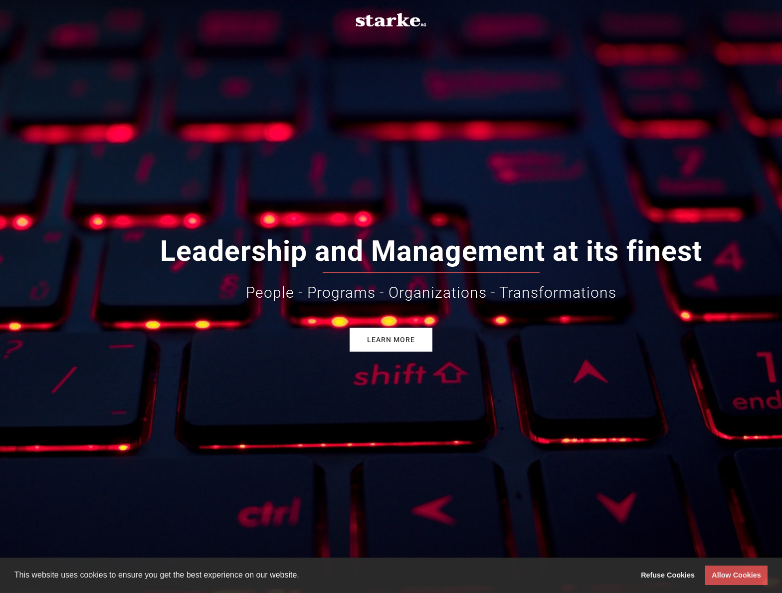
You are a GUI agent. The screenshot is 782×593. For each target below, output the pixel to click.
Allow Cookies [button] (736, 575)
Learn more (391, 340)
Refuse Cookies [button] (668, 575)
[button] (302, 576)
